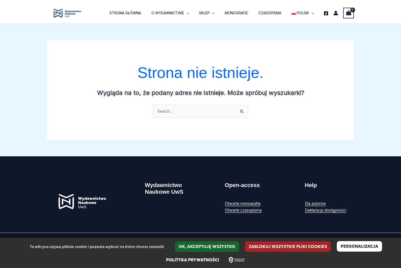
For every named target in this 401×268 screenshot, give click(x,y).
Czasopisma (274, 13)
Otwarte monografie (244, 203)
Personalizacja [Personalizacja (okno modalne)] (359, 246)
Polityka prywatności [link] (192, 259)
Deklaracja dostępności (327, 210)
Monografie (244, 13)
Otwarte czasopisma (244, 210)
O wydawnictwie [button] (184, 13)
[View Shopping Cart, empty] (348, 13)
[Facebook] (326, 13)
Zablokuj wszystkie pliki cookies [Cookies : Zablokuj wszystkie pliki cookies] (288, 246)
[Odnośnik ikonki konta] (335, 13)
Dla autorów (317, 203)
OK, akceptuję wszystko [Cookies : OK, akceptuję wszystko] (207, 246)
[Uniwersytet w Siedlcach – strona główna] (237, 260)
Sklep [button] (217, 13)
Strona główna (142, 13)
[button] (200, 13)
